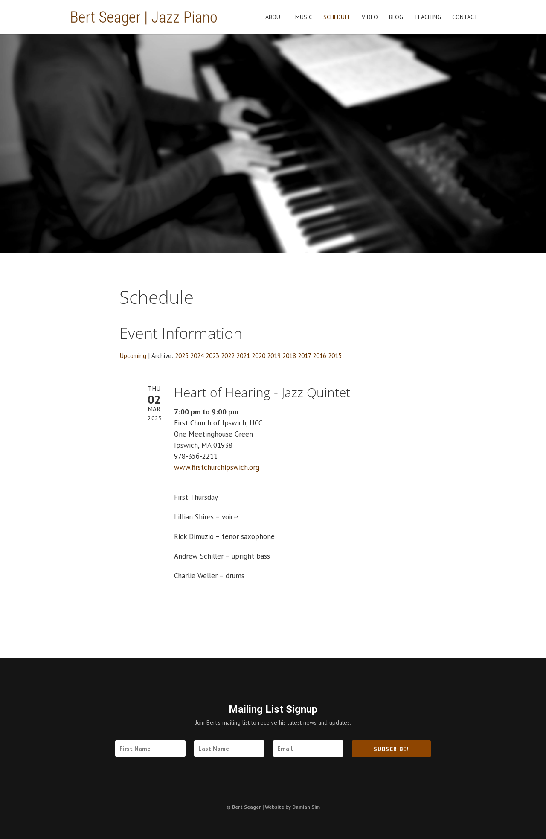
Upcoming (132, 355)
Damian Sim (306, 807)
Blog (396, 17)
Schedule (337, 17)
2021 (243, 355)
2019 (274, 355)
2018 (289, 355)
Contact (465, 17)
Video (370, 17)
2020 (258, 355)
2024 (197, 355)
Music (303, 17)
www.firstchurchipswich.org (216, 467)
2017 (304, 355)
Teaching (427, 17)
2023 (212, 355)
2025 (182, 355)
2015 (335, 355)
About (274, 17)
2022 (228, 355)
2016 (319, 355)
